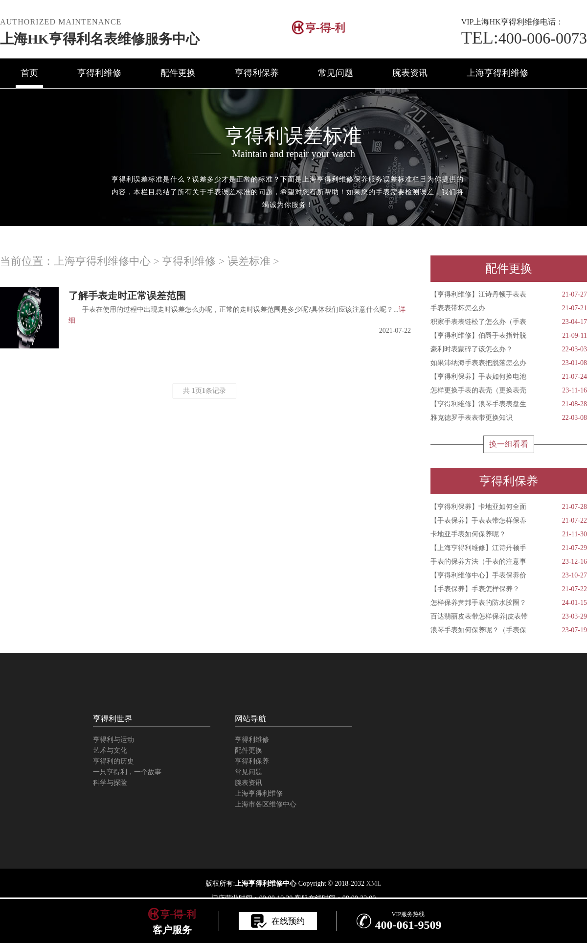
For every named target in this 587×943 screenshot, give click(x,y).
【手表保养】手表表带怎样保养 (508, 521)
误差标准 (249, 261)
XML (373, 883)
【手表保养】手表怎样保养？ (508, 589)
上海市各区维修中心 (265, 804)
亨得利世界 (112, 718)
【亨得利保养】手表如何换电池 (508, 377)
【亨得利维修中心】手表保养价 (508, 575)
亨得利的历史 (113, 761)
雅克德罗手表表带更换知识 (508, 418)
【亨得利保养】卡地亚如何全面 (508, 507)
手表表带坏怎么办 (508, 308)
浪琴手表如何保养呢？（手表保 (508, 630)
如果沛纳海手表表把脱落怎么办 (508, 363)
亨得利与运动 (113, 739)
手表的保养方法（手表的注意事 (508, 562)
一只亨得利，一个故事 (127, 772)
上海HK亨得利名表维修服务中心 (100, 38)
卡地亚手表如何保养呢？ (508, 534)
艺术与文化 (110, 750)
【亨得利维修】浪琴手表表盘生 (508, 404)
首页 (29, 73)
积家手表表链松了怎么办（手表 (508, 322)
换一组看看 (508, 444)
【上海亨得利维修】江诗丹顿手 (508, 548)
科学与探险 (110, 782)
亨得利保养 (257, 73)
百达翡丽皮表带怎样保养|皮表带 (508, 616)
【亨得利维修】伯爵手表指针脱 (508, 336)
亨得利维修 (99, 73)
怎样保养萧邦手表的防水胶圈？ (508, 603)
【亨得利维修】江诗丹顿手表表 (508, 294)
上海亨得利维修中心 (102, 261)
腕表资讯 (410, 73)
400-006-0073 (524, 38)
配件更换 (178, 73)
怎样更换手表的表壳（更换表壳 (508, 390)
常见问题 (335, 73)
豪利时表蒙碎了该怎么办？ (508, 349)
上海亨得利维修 (497, 73)
